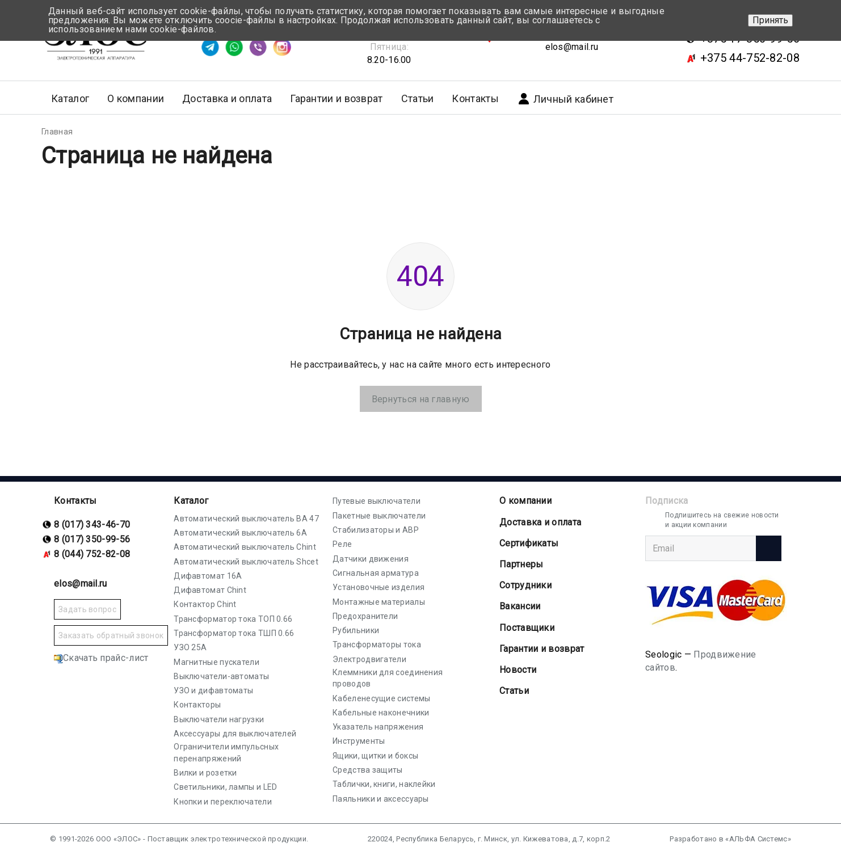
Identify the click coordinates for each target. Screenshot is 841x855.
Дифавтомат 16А (208, 575)
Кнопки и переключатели (223, 801)
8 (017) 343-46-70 (92, 524)
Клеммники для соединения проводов (388, 678)
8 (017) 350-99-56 (92, 539)
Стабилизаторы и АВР (376, 529)
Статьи (417, 98)
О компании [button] (135, 98)
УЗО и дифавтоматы (213, 690)
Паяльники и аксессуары (381, 798)
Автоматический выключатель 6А (240, 532)
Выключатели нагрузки (219, 719)
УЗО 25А (190, 647)
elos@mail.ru (572, 46)
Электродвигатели (369, 659)
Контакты (475, 98)
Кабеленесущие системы (381, 698)
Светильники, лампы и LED (225, 786)
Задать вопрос (87, 609)
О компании (525, 500)
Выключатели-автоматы (221, 676)
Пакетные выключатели (379, 515)
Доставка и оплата (227, 98)
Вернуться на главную (421, 399)
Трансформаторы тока (377, 644)
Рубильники (356, 630)
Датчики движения (371, 558)
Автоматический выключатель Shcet (246, 561)
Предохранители (365, 616)
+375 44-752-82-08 (750, 58)
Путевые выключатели (376, 501)
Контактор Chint (205, 604)
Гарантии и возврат (336, 98)
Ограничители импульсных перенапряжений (226, 752)
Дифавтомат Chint (210, 590)
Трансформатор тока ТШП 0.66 (234, 633)
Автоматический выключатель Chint (245, 546)
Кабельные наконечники (381, 712)
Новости (517, 669)
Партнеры (521, 564)
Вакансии (519, 606)
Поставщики (526, 627)
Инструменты (359, 741)
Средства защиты (368, 769)
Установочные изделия (378, 587)
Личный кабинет (565, 99)
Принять (770, 20)
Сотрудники (525, 585)
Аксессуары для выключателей (235, 733)
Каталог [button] (70, 98)
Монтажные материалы (379, 601)
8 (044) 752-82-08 (92, 554)
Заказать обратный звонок (110, 635)
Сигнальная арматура (376, 573)
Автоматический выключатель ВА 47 (246, 518)
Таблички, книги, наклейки (384, 784)
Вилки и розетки (205, 772)
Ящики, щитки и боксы (375, 755)
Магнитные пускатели (216, 662)
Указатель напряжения (378, 726)
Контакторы (197, 704)
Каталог (191, 500)
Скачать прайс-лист (101, 657)
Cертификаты (528, 543)
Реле (342, 544)
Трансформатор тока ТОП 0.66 (233, 619)
